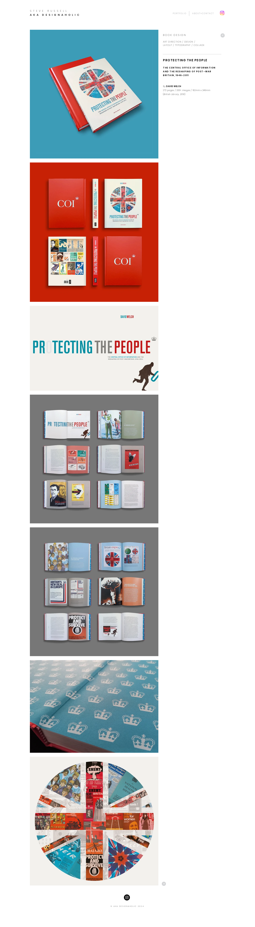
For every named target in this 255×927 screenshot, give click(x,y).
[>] (223, 35)
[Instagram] (222, 13)
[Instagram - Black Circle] (127, 897)
